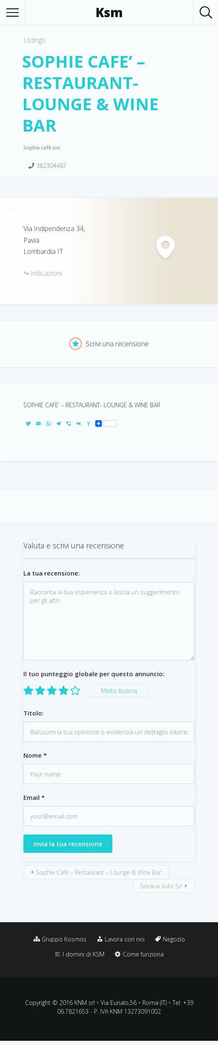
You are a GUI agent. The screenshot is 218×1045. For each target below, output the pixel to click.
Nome (35, 755)
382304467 (51, 166)
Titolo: (33, 713)
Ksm (109, 12)
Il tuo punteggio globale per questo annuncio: (94, 674)
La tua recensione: (51, 573)
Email (34, 797)
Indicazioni (46, 273)
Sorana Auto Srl (161, 886)
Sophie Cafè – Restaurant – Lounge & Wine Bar (98, 872)
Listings (34, 40)
